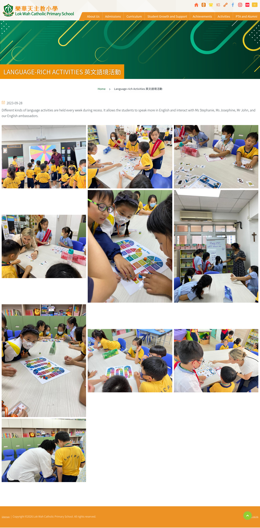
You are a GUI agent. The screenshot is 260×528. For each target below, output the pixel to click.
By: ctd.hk (253, 517)
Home (101, 89)
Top (247, 515)
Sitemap (6, 517)
